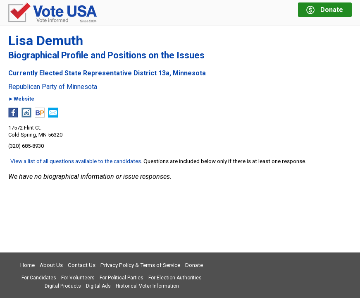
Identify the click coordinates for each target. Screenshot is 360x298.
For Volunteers (78, 278)
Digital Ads (98, 286)
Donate (194, 265)
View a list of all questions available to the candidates (75, 161)
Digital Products (63, 286)
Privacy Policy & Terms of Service (140, 265)
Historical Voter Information (147, 286)
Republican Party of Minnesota (52, 87)
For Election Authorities (175, 278)
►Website (21, 99)
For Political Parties (121, 278)
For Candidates (38, 278)
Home (27, 265)
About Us (51, 265)
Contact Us (81, 265)
